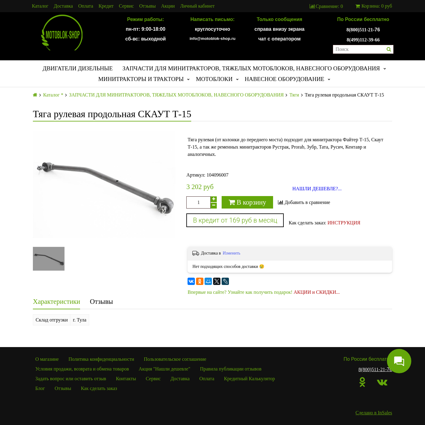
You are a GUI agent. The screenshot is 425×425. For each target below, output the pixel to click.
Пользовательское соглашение (175, 359)
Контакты (126, 378)
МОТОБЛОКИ (214, 79)
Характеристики (56, 301)
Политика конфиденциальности (101, 359)
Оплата (85, 6)
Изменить (231, 253)
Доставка (63, 6)
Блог (40, 388)
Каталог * (53, 95)
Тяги (294, 95)
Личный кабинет (197, 6)
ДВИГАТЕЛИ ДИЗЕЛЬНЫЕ (78, 68)
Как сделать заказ (99, 388)
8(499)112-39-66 (363, 39)
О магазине (47, 359)
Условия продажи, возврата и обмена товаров (82, 368)
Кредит (106, 6)
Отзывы (147, 6)
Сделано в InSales (374, 412)
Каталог (40, 6)
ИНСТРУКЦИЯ (344, 222)
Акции (168, 6)
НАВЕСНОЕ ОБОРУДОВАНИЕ (285, 79)
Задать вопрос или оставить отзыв (70, 378)
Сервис (126, 6)
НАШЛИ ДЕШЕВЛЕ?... (317, 188)
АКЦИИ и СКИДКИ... (317, 292)
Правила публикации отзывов (231, 368)
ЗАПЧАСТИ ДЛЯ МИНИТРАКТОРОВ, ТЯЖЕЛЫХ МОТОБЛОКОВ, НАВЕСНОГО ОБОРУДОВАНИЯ (251, 68)
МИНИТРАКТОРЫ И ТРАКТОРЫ (141, 79)
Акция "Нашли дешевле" (164, 368)
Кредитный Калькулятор (249, 378)
